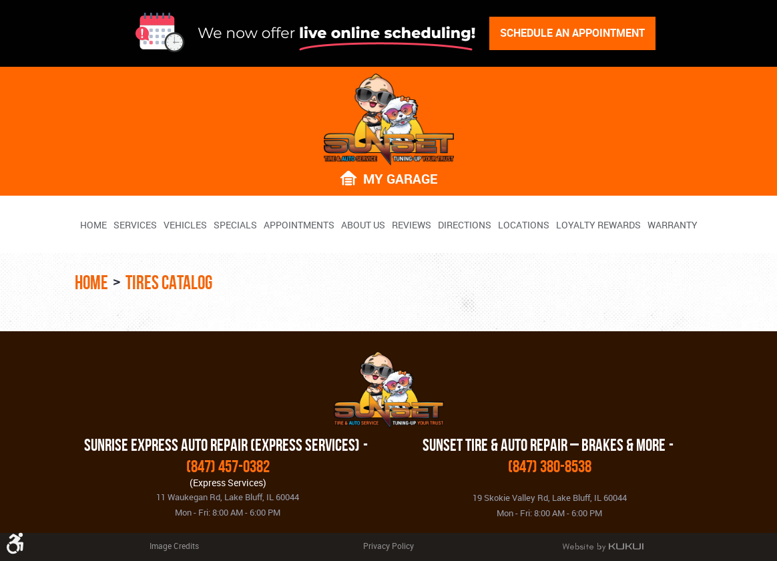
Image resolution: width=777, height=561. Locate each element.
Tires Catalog (168, 282)
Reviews (411, 225)
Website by (602, 547)
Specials (235, 225)
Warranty (673, 225)
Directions (464, 225)
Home (93, 225)
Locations (523, 225)
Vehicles (185, 225)
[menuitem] (93, 224)
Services (135, 225)
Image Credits (174, 545)
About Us (363, 225)
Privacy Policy (388, 545)
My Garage (400, 178)
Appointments (299, 225)
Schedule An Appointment (572, 32)
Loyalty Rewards (598, 225)
